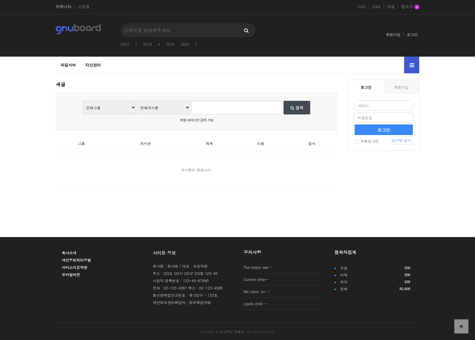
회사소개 (69, 252)
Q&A (376, 7)
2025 (185, 44)
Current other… (256, 279)
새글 (391, 7)
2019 (147, 44)
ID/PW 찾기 (401, 140)
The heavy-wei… (258, 267)
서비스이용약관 (74, 267)
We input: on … (257, 291)
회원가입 (393, 34)
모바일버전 (71, 274)
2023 (125, 44)
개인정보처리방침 (76, 259)
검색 (297, 108)
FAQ (362, 7)
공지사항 (252, 252)
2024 (170, 44)
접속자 (410, 7)
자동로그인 (366, 141)
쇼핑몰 (84, 7)
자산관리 (93, 65)
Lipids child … (255, 303)
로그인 (412, 34)
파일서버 (68, 65)
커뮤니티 (63, 7)
